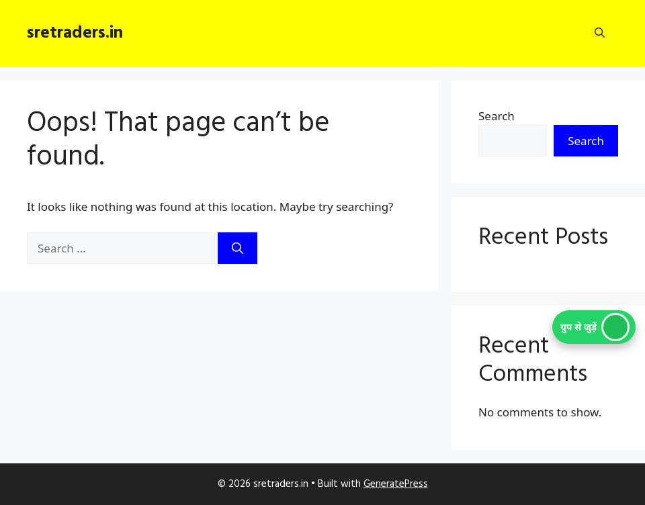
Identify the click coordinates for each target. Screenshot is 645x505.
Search (496, 116)
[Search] (237, 248)
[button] (599, 33)
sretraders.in (75, 33)
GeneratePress (395, 484)
